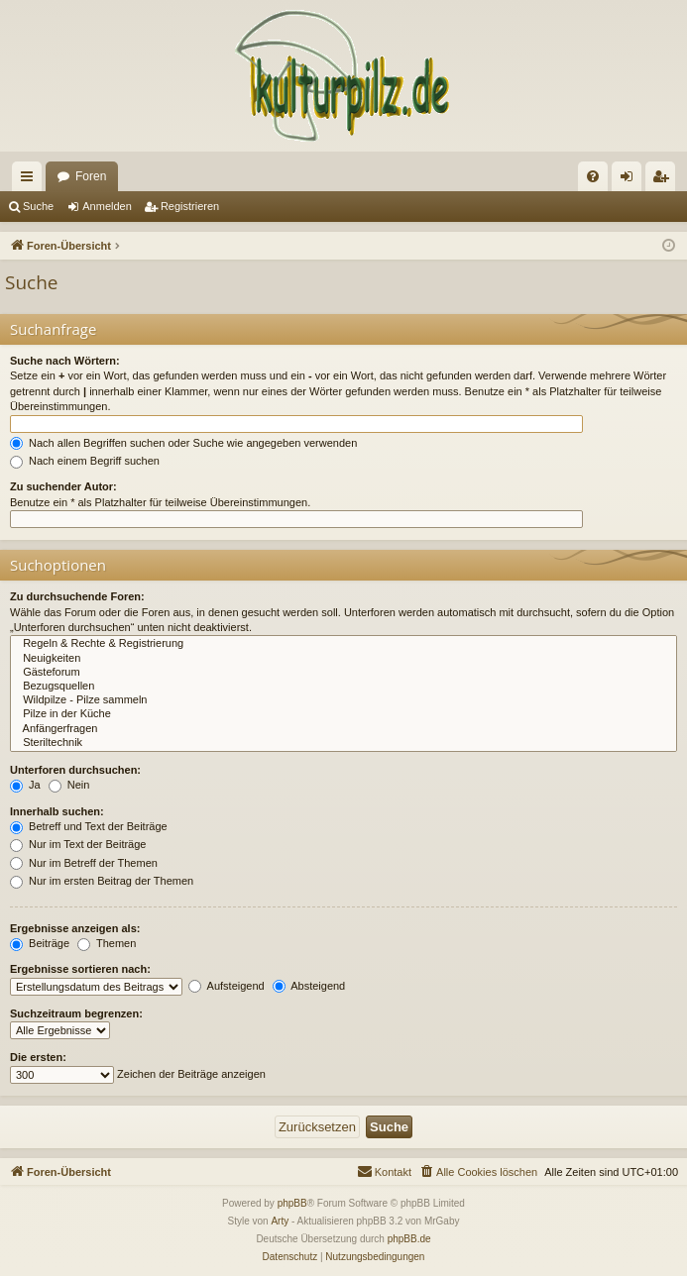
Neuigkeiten (343, 659)
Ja (25, 785)
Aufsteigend (226, 986)
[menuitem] (593, 176)
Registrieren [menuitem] (664, 180)
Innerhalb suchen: (57, 811)
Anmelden (107, 206)
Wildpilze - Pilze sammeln (343, 700)
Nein (69, 785)
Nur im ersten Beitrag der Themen (101, 881)
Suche (38, 206)
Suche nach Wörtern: (65, 361)
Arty (279, 1221)
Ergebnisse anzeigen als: (75, 928)
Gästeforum (343, 673)
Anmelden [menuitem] (631, 180)
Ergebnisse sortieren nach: (80, 969)
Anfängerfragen (343, 729)
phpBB (292, 1203)
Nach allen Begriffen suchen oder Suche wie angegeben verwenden (183, 443)
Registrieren (190, 206)
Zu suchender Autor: (63, 486)
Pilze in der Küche (343, 714)
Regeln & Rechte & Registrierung (343, 644)
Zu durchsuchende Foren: (77, 596)
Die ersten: (38, 1057)
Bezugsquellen (343, 686)
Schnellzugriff (31, 180)
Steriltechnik (343, 743)
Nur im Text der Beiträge (78, 844)
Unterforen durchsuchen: (75, 770)
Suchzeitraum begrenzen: (76, 1013)
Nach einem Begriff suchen (85, 461)
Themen (106, 943)
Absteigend (309, 986)
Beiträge (39, 943)
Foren (90, 176)
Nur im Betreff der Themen (84, 863)
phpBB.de (409, 1238)
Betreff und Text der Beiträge (89, 826)
